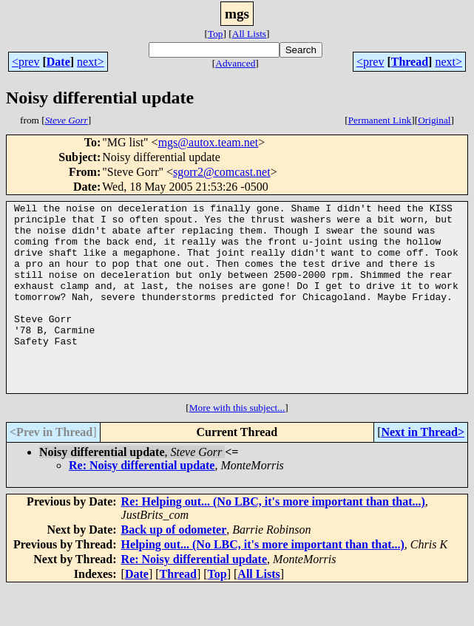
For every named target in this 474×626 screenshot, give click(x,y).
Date (58, 61)
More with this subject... (237, 445)
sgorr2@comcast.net (222, 172)
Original (434, 120)
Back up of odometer (174, 567)
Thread (409, 61)
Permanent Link (380, 120)
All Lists (249, 33)
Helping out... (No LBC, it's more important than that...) (262, 582)
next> (90, 61)
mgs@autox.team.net (208, 142)
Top (215, 33)
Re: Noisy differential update (141, 503)
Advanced (235, 63)
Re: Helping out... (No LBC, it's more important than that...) (273, 539)
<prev (25, 61)
